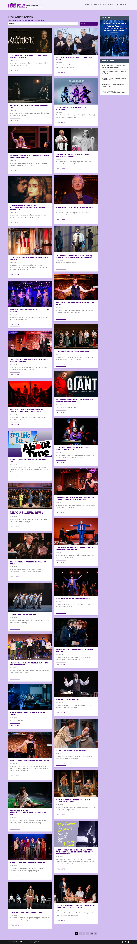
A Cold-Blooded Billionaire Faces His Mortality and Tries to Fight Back (26, 411)
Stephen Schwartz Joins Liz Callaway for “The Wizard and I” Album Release (75, 498)
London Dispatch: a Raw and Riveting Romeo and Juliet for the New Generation (27, 207)
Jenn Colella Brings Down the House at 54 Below (75, 304)
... (87, 933)
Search (83, 24)
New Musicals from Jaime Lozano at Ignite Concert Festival (29, 664)
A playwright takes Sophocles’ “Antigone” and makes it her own (28, 813)
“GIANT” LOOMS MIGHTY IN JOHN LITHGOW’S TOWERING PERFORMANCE (74, 401)
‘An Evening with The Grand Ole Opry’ (72, 352)
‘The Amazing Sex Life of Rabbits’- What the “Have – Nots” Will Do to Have (75, 906)
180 (91, 933)
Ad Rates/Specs (122, 6)
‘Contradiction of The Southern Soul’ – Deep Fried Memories (74, 155)
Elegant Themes (21, 942)
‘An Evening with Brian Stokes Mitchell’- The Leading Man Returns (74, 548)
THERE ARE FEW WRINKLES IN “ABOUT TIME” (27, 863)
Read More (15, 70)
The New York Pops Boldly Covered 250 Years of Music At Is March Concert (27, 513)
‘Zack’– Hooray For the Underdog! (71, 751)
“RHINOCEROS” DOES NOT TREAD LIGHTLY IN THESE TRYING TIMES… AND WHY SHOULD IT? (74, 256)
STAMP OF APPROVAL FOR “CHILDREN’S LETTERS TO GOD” (29, 311)
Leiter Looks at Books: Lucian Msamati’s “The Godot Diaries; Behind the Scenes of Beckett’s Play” (74, 852)
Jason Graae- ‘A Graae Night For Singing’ (74, 207)
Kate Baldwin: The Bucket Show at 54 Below (29, 761)
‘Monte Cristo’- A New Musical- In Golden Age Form (74, 651)
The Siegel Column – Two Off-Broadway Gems (28, 461)
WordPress (38, 942)
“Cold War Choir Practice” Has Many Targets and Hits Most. (73, 448)
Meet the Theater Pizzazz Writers (99, 6)
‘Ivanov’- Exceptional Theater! (70, 700)
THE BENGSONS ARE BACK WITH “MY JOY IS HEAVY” (27, 714)
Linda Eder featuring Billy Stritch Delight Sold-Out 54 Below (29, 361)
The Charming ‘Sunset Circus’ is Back (73, 599)
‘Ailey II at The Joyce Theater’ (23, 615)
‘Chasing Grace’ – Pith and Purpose (26, 912)
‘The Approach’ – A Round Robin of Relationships (71, 108)
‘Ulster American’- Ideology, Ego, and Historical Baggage (73, 801)
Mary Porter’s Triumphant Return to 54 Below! (74, 58)
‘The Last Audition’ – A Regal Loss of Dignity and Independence (30, 56)
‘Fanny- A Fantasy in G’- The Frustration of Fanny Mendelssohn (29, 156)
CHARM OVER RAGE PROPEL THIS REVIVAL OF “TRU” (28, 563)
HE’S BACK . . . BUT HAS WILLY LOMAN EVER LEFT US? (29, 106)
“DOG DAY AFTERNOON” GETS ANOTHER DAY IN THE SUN (29, 258)
